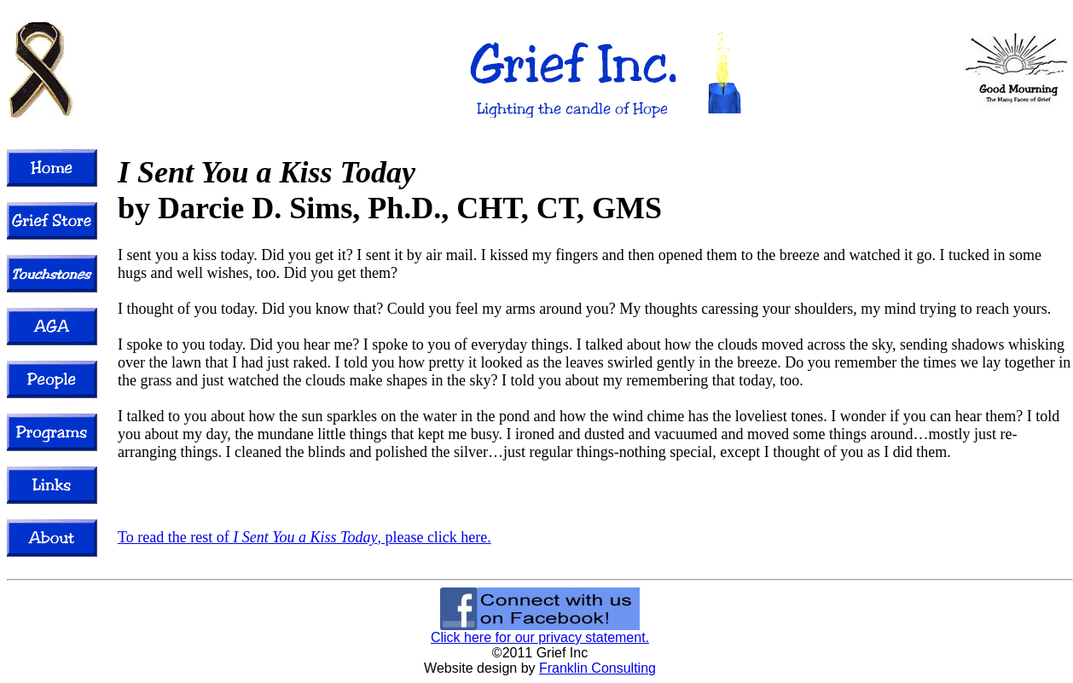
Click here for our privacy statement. (540, 637)
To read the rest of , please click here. (304, 537)
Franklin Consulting (597, 668)
